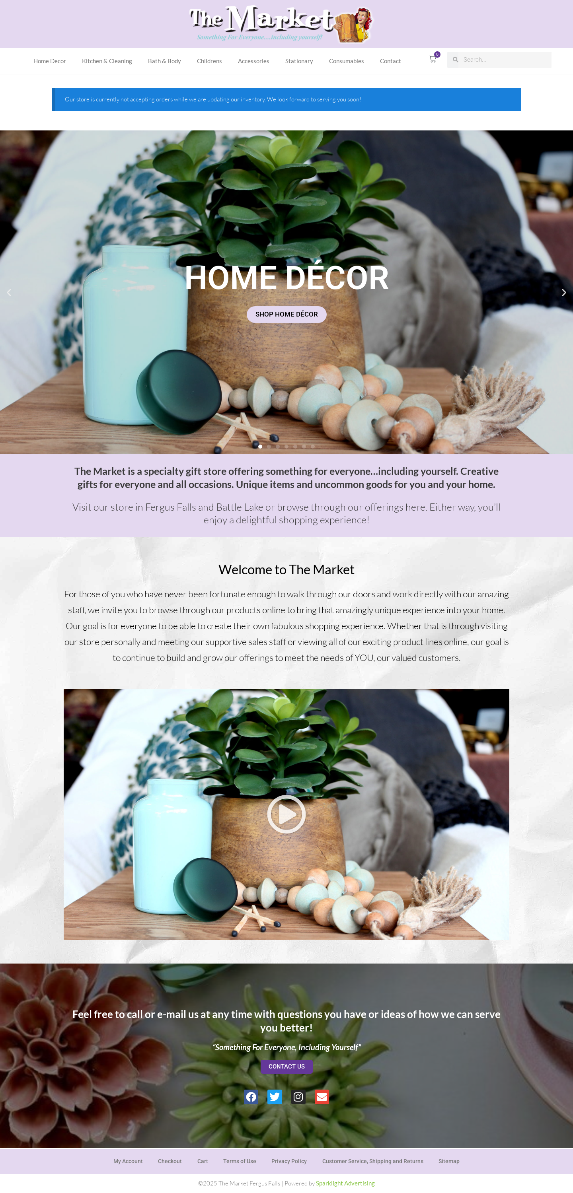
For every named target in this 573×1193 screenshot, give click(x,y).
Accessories (253, 60)
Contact (390, 60)
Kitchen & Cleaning (107, 60)
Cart (202, 1161)
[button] (9, 292)
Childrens (209, 60)
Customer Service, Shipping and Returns (374, 1161)
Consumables (346, 60)
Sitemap (451, 1161)
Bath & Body (164, 60)
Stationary (299, 60)
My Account (126, 1161)
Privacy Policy (290, 1161)
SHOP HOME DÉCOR (286, 314)
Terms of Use (239, 1161)
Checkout (169, 1161)
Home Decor (49, 60)
